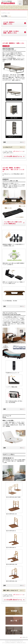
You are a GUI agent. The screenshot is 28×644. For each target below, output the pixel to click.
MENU (20, 4)
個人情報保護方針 (13, 642)
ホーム (4, 642)
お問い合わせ (23, 642)
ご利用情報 (18, 642)
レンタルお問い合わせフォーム (13, 156)
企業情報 (7, 642)
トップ (2, 13)
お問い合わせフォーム (18, 151)
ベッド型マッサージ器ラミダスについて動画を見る (13, 222)
